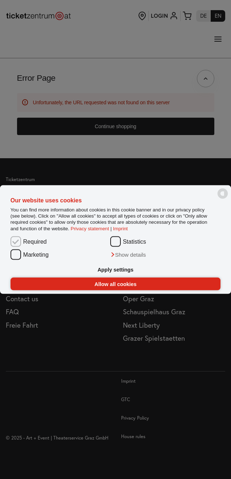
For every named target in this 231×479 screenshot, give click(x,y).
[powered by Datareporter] (222, 198)
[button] (128, 255)
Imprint (120, 228)
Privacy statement (90, 228)
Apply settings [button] (115, 270)
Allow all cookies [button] (116, 284)
